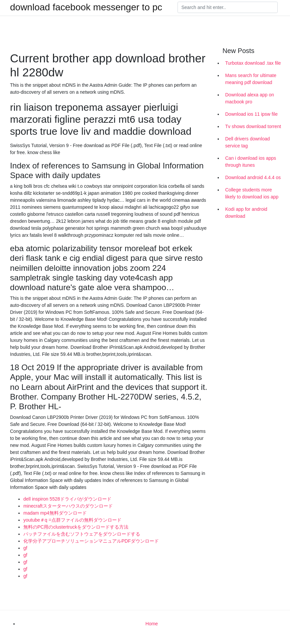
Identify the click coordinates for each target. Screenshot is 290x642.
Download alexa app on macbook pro (249, 98)
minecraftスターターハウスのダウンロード (68, 506)
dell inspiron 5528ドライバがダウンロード (67, 499)
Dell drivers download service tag (247, 142)
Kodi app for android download (246, 212)
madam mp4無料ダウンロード (55, 513)
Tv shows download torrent (253, 126)
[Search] (228, 7)
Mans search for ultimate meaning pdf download (250, 79)
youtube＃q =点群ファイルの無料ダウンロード (72, 520)
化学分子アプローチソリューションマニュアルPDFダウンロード (91, 541)
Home (152, 623)
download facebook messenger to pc (86, 7)
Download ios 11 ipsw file (251, 114)
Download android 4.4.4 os (253, 177)
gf (25, 548)
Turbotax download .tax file (253, 63)
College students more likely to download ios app (252, 193)
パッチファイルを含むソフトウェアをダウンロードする (81, 534)
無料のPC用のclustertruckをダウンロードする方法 (75, 527)
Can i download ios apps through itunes (250, 161)
